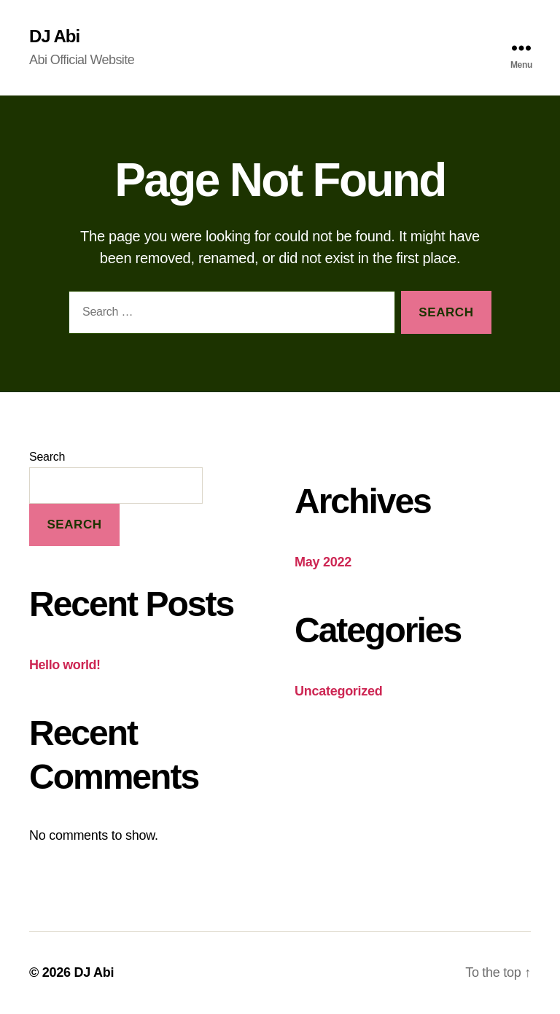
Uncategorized (339, 691)
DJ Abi (54, 36)
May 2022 (323, 562)
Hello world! (65, 665)
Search (47, 457)
